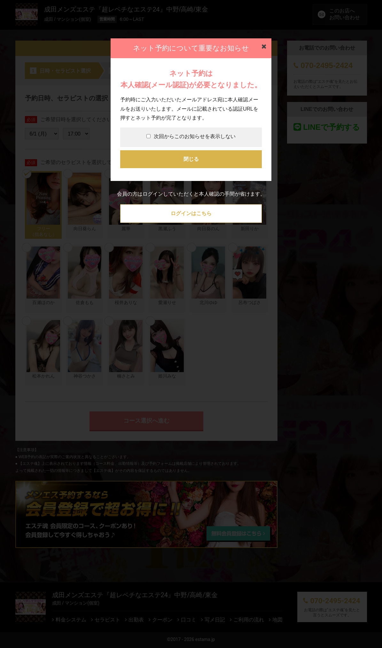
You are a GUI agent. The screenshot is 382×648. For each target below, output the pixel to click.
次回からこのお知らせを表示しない (191, 136)
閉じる (191, 159)
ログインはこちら (191, 213)
